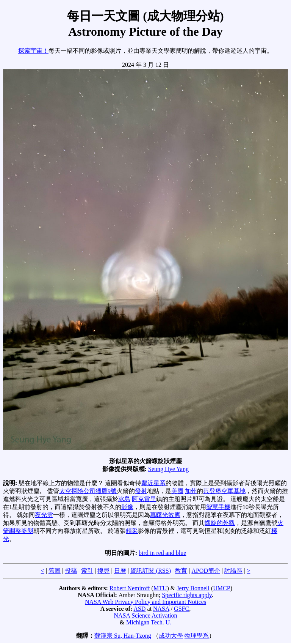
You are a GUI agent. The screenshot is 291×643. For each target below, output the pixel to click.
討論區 (233, 570)
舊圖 (54, 570)
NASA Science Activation (145, 615)
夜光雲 (44, 515)
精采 (132, 531)
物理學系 (197, 635)
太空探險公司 (77, 491)
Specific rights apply (186, 595)
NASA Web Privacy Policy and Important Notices (145, 602)
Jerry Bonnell (193, 588)
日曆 (120, 570)
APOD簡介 (205, 570)
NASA (161, 608)
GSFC (181, 608)
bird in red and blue (162, 553)
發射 (141, 491)
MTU (160, 588)
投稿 (71, 570)
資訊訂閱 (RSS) (150, 570)
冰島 (124, 499)
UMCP (221, 588)
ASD (139, 608)
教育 (181, 570)
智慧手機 (218, 507)
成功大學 (171, 635)
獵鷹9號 (106, 491)
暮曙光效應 (165, 515)
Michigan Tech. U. (148, 622)
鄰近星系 (153, 483)
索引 (87, 570)
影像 (127, 507)
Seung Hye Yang (168, 469)
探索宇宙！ (33, 50)
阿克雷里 (144, 499)
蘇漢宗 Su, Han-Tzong (122, 635)
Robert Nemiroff (130, 588)
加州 (191, 491)
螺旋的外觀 (220, 523)
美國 (177, 491)
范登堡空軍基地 (224, 491)
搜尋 (103, 570)
